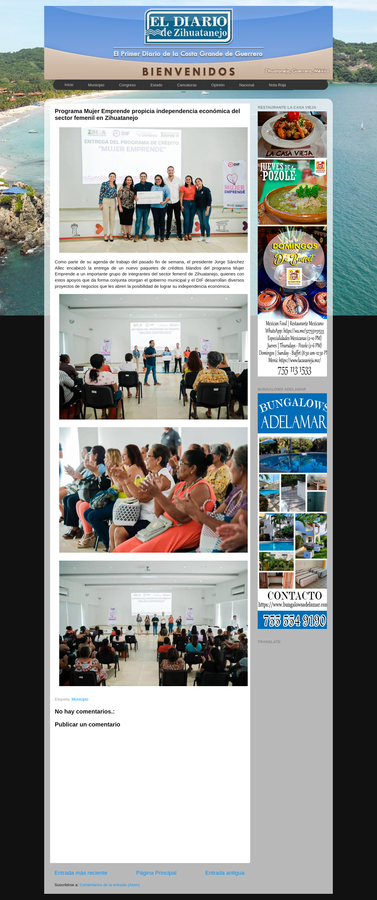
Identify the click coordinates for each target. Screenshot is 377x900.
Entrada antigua (224, 873)
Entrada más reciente (81, 873)
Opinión (218, 85)
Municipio (96, 85)
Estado (156, 85)
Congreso (127, 85)
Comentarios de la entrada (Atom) (110, 885)
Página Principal (156, 873)
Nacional (246, 85)
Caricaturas (186, 85)
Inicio (69, 84)
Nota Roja (277, 85)
